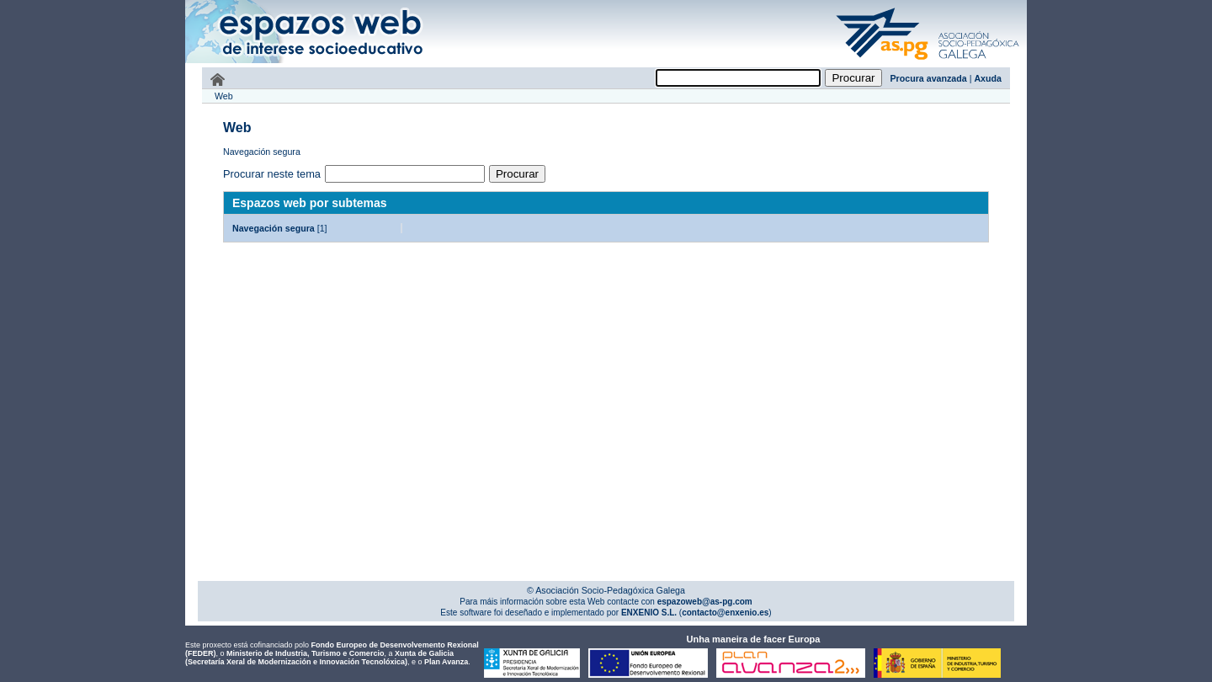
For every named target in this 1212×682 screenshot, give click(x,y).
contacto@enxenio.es (725, 612)
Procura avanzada (928, 78)
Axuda (988, 78)
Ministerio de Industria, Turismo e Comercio (305, 653)
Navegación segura (273, 228)
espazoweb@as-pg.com (703, 601)
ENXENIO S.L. (648, 612)
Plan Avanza (446, 662)
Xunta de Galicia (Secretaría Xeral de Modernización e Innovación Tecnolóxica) (319, 657)
